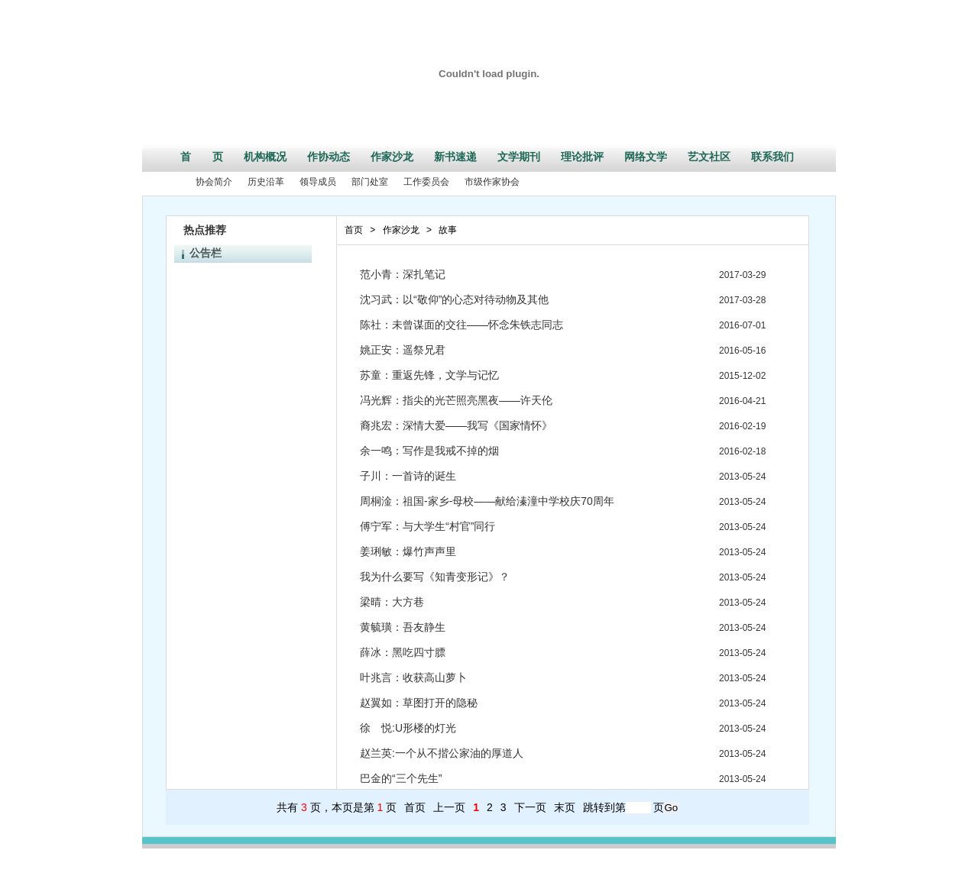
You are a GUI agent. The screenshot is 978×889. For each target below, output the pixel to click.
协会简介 (214, 181)
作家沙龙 (392, 156)
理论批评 (582, 156)
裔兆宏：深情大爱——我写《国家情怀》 (456, 425)
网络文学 (645, 156)
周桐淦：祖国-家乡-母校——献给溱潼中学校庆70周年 (487, 501)
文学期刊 (518, 156)
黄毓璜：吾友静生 (402, 627)
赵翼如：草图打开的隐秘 (419, 703)
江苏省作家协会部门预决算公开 (253, 296)
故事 (448, 230)
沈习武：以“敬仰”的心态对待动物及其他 (454, 299)
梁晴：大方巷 (392, 602)
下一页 (530, 807)
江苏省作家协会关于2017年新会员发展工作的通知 (291, 346)
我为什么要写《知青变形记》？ (435, 577)
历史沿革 (266, 181)
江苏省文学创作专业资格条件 (249, 313)
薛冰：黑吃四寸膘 (402, 652)
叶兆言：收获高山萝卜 (413, 677)
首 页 (201, 156)
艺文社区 (709, 156)
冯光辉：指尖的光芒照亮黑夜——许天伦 (456, 400)
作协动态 (328, 156)
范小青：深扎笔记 (408, 274)
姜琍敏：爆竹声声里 (408, 551)
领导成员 (318, 181)
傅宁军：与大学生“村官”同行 (427, 526)
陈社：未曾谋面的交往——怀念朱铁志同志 (461, 324)
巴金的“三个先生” (401, 778)
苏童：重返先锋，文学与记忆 (429, 375)
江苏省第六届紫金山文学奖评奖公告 (262, 380)
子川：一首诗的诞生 (408, 476)
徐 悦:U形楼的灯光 (408, 728)
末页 (564, 807)
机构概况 (265, 156)
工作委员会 (426, 181)
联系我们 (772, 156)
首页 (354, 230)
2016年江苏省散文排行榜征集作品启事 (268, 279)
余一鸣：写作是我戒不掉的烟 (429, 450)
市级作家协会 (492, 181)
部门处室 (369, 181)
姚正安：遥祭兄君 (402, 350)
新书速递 (455, 156)
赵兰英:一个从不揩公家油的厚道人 (441, 753)
